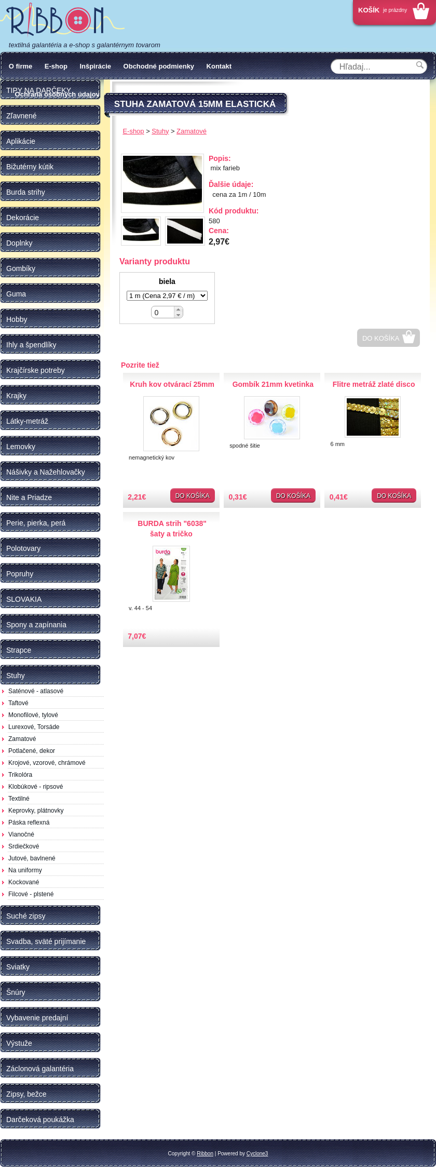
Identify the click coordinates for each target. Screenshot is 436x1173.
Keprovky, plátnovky (36, 810)
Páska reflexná (28, 822)
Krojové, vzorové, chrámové (47, 762)
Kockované (23, 882)
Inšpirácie (95, 66)
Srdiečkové (23, 846)
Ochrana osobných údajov (57, 94)
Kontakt (219, 66)
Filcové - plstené (30, 894)
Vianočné (21, 834)
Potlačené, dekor (31, 750)
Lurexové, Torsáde (34, 727)
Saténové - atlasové (35, 691)
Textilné (19, 798)
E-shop (56, 66)
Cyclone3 (257, 1153)
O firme (21, 66)
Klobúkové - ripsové (35, 786)
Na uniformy (25, 870)
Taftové (18, 703)
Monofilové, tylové (33, 715)
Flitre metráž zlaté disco (374, 384)
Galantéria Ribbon (62, 20)
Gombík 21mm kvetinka (273, 384)
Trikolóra (20, 774)
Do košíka (381, 338)
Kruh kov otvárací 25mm (172, 384)
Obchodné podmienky (159, 66)
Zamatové (22, 739)
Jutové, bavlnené (32, 858)
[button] (178, 309)
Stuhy (160, 131)
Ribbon (205, 1153)
